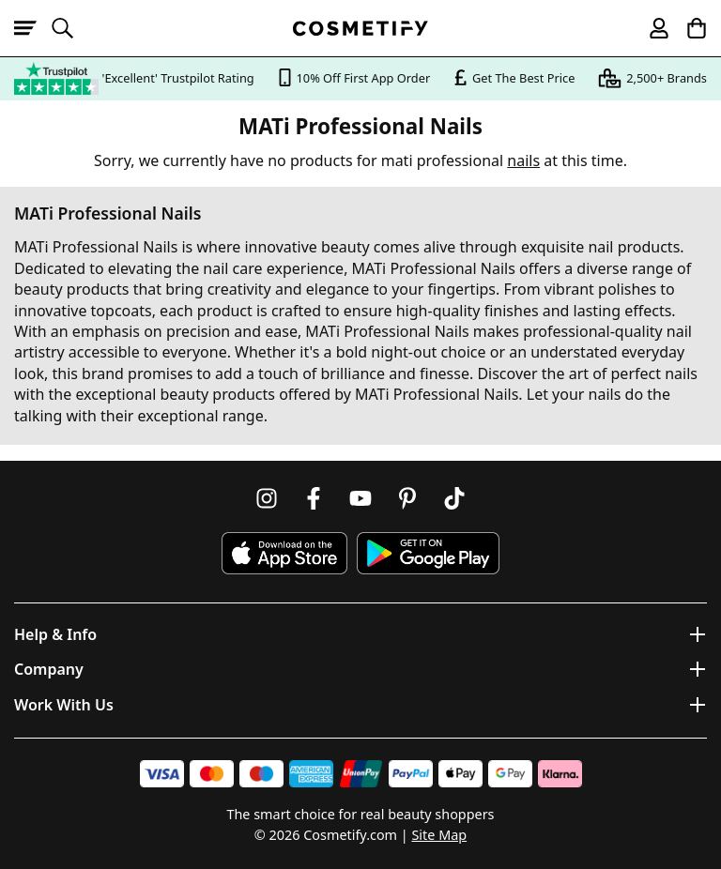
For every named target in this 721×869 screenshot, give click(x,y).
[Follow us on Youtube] (360, 498)
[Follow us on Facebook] (313, 498)
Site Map (439, 835)
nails (523, 160)
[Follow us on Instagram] (266, 498)
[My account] (650, 28)
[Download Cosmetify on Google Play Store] (428, 553)
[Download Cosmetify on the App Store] (284, 553)
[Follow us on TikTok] (454, 498)
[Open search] (70, 28)
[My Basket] (688, 28)
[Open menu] (33, 28)
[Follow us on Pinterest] (407, 498)
